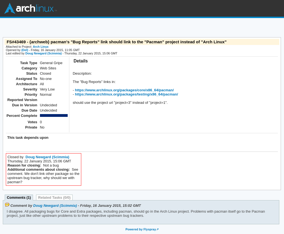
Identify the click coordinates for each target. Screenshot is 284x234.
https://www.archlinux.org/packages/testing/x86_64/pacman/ (126, 94)
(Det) (24, 50)
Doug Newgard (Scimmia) (43, 53)
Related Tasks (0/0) (54, 197)
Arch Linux (30, 8)
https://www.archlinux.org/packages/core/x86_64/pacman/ (124, 90)
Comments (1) (19, 197)
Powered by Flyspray (140, 229)
